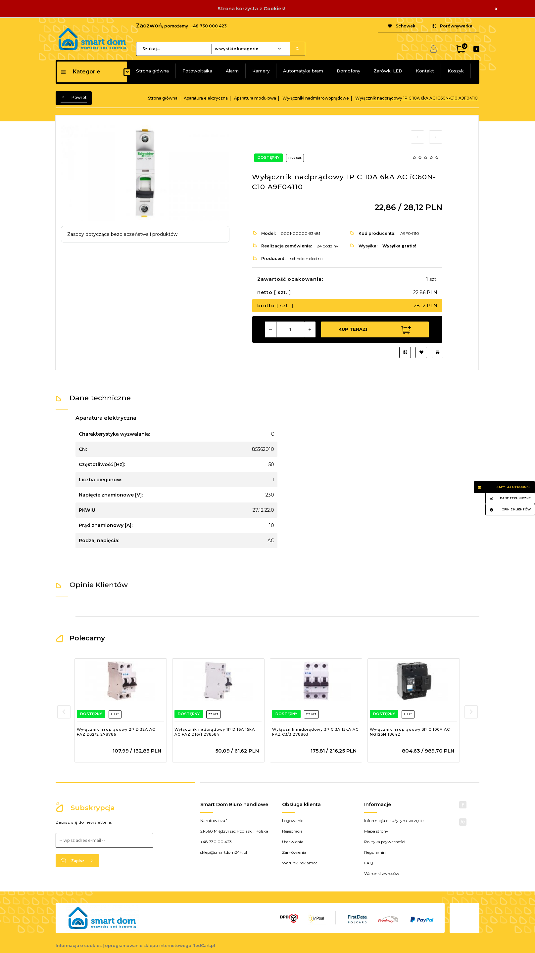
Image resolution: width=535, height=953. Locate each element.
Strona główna (152, 70)
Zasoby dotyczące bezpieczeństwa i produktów (122, 234)
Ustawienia (292, 841)
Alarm (232, 70)
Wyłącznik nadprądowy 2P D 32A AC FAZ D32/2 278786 (116, 732)
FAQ (368, 862)
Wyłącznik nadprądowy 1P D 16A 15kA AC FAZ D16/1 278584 (214, 732)
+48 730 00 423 (216, 841)
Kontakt (425, 70)
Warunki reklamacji (300, 862)
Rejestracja (292, 831)
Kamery (260, 70)
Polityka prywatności (384, 841)
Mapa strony (376, 831)
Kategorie (80, 71)
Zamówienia (294, 852)
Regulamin (375, 852)
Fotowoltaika (197, 70)
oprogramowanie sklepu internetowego (148, 945)
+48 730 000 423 (209, 25)
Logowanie (292, 820)
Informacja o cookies (79, 945)
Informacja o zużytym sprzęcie (393, 820)
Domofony (348, 70)
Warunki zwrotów (381, 873)
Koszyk (456, 70)
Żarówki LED (388, 70)
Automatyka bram (303, 70)
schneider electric (306, 258)
